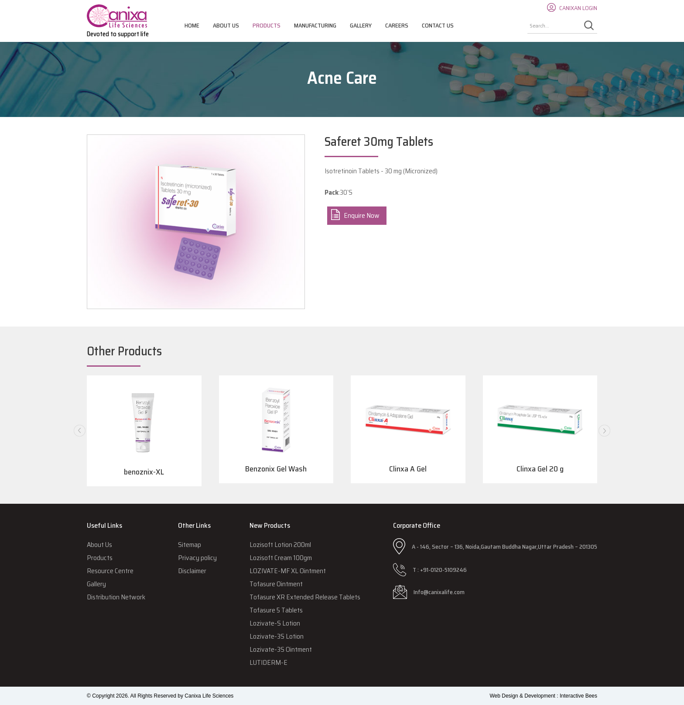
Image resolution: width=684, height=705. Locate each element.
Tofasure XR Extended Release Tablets (305, 597)
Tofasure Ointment (276, 583)
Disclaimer (192, 570)
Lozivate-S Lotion (275, 623)
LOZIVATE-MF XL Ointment (288, 570)
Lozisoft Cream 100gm (281, 557)
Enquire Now (362, 215)
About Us (226, 25)
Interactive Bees (578, 696)
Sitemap (189, 544)
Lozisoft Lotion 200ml (280, 544)
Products (266, 25)
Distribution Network (116, 597)
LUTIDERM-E (268, 662)
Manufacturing (315, 25)
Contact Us (438, 25)
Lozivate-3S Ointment (281, 649)
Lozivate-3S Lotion (277, 636)
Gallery (361, 25)
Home (192, 25)
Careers (396, 25)
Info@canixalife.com (439, 592)
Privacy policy (197, 557)
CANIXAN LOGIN (578, 8)
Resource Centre (110, 570)
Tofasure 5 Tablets (276, 610)
